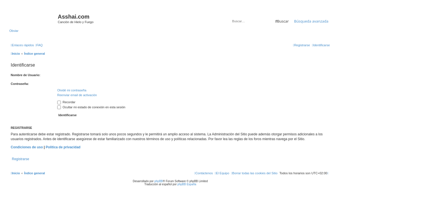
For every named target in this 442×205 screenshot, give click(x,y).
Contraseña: (20, 83)
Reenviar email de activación (77, 95)
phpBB (158, 181)
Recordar (66, 102)
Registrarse (20, 159)
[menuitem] (39, 45)
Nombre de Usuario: (25, 75)
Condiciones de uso (27, 147)
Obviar (13, 30)
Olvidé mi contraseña (71, 90)
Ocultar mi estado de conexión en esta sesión (91, 107)
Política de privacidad (63, 147)
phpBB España (186, 184)
